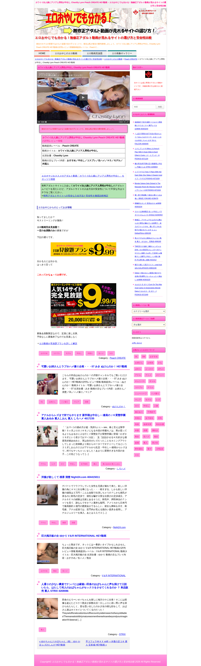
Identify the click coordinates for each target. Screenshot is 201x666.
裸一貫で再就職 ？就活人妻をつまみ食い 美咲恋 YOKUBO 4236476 (148, 196)
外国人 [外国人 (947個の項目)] (138, 418)
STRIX (122, 634)
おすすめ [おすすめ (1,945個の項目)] (154, 356)
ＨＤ (111, 353)
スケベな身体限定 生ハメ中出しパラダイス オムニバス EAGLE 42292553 (148, 213)
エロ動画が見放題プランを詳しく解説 (58, 343)
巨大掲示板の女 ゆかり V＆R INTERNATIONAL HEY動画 (73, 535)
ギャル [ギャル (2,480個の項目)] (152, 381)
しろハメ (121, 468)
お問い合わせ (137, 343)
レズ (53, 464)
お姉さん (52, 402)
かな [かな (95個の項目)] (160, 363)
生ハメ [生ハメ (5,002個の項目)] (146, 436)
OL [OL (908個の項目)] (136, 356)
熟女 (55, 571)
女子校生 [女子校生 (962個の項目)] (149, 418)
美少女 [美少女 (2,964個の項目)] (155, 443)
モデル (68, 353)
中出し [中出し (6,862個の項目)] (146, 406)
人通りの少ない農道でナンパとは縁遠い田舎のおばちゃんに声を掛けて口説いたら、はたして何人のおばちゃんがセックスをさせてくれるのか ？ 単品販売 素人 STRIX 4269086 (84, 587)
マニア (76, 402)
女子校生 (84, 464)
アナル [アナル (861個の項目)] (138, 375)
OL (42, 402)
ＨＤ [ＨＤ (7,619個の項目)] (137, 455)
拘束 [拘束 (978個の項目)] (137, 424)
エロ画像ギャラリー (122, 53)
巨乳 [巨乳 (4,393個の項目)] (160, 418)
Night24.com (119, 527)
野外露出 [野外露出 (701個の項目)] (139, 449)
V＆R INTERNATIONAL (114, 575)
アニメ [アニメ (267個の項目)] (148, 375)
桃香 (64, 523)
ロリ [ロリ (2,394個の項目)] (137, 406)
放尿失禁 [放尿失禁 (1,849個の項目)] (147, 424)
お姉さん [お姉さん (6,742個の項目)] (139, 363)
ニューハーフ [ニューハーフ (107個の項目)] (141, 393)
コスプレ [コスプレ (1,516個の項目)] (139, 387)
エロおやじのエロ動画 (66, 53)
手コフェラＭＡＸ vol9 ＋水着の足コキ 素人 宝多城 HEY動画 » (106, 643)
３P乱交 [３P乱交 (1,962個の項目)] (159, 449)
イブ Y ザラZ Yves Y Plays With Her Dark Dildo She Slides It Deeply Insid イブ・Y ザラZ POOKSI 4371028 (148, 175)
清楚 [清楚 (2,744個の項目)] (145, 430)
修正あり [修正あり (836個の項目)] (139, 412)
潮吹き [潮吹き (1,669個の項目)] (155, 430)
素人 (95, 464)
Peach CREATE (130, 59)
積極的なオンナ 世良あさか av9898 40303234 (148, 205)
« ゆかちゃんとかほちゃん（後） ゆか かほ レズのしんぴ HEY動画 (59, 643)
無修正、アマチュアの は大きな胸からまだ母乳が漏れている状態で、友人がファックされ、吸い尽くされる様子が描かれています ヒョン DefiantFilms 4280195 (148, 226)
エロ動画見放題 (94, 53)
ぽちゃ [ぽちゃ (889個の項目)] (161, 369)
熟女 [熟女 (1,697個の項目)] (137, 436)
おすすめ (44, 353)
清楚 (86, 402)
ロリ (62, 464)
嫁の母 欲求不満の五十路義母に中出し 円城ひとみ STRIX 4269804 (148, 165)
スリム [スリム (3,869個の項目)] (150, 387)
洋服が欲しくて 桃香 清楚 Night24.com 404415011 (70, 477)
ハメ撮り (64, 402)
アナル (43, 464)
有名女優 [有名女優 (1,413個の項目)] (160, 424)
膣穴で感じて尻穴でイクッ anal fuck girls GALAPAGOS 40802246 (148, 266)
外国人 (90, 353)
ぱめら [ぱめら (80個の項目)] (138, 369)
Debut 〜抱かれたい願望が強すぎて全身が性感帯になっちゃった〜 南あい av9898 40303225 (148, 276)
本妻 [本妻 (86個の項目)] (137, 430)
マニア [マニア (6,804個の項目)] (138, 400)
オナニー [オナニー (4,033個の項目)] (160, 375)
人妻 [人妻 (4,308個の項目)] (156, 406)
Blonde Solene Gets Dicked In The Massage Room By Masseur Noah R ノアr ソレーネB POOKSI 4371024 (148, 186)
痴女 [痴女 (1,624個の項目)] (156, 436)
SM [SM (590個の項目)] (143, 356)
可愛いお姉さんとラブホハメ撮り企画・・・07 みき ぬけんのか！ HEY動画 (84, 366)
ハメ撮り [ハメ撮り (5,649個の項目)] (155, 393)
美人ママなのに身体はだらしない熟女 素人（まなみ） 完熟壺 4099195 (148, 239)
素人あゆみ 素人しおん (111, 464)
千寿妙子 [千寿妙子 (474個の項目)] (151, 412)
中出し (79, 353)
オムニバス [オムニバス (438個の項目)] (140, 381)
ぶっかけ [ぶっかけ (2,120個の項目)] (149, 369)
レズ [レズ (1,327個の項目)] (158, 400)
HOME (42, 53)
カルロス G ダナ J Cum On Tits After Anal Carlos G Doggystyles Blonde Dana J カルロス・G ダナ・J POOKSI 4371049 (148, 290)
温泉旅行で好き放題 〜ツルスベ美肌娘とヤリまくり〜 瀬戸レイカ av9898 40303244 (148, 125)
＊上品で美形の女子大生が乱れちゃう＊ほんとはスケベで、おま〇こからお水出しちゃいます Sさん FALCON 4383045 (148, 139)
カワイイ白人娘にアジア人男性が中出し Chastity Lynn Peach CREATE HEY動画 (74, 67)
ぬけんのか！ (119, 406)
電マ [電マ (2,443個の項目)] (149, 449)
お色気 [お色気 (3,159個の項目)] (150, 363)
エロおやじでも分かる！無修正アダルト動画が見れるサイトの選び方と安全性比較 (68, 59)
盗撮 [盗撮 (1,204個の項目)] (137, 443)
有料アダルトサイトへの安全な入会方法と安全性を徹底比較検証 (75, 196)
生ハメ (101, 353)
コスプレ (56, 353)
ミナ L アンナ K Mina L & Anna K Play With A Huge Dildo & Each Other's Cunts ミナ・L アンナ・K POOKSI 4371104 (147, 154)
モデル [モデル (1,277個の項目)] (148, 400)
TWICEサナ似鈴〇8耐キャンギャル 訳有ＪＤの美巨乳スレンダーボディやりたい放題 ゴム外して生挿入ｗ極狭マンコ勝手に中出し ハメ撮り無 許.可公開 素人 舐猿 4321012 (148, 253)
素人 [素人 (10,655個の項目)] (145, 443)
